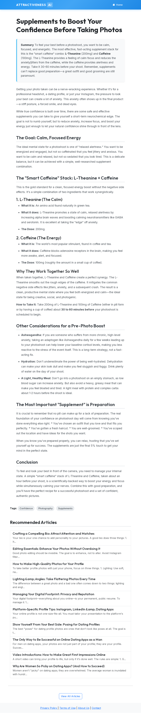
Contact (96, 708)
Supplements (65, 508)
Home (118, 4)
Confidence (26, 508)
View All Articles (70, 696)
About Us (83, 708)
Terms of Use (67, 708)
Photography (45, 508)
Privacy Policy (49, 708)
